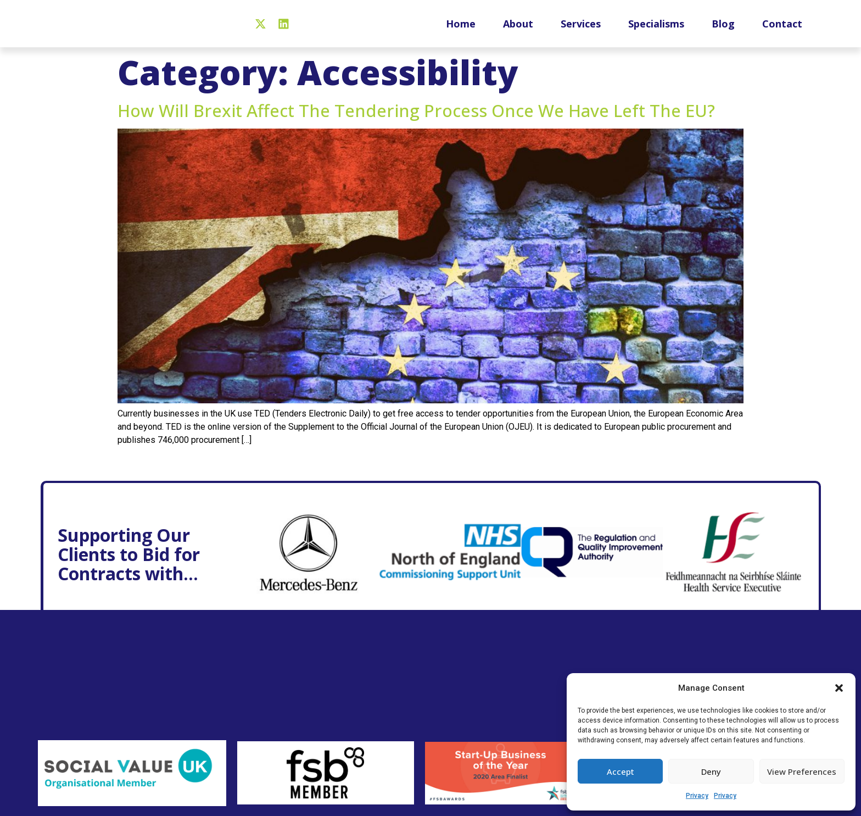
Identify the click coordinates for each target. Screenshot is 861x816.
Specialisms (656, 28)
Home (461, 28)
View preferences (801, 771)
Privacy (697, 796)
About (518, 28)
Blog (723, 28)
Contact (782, 28)
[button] (839, 687)
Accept (620, 771)
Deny (711, 771)
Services (581, 28)
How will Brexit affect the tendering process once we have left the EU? (416, 120)
